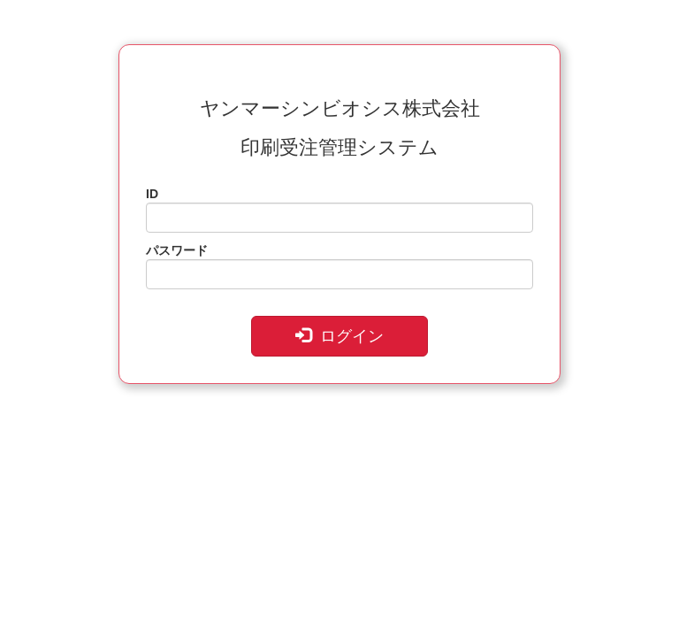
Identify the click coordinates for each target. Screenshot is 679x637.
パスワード (177, 250)
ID (152, 194)
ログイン (339, 335)
